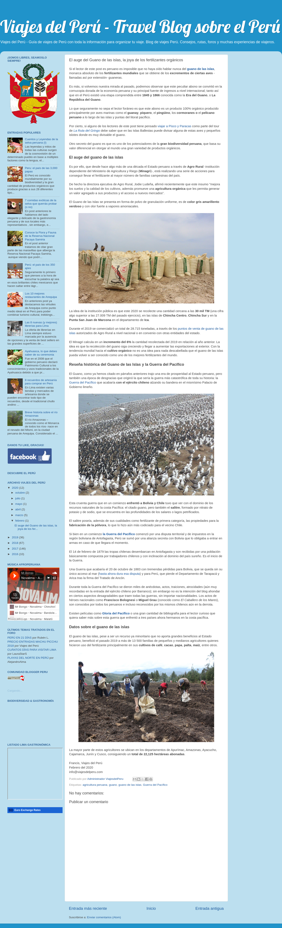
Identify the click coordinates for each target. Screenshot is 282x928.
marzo (19, 515)
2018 (15, 542)
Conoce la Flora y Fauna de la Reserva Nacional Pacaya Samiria (40, 236)
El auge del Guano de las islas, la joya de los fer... (36, 527)
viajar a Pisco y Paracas (174, 126)
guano (113, 784)
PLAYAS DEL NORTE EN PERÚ (28, 657)
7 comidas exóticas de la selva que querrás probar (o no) (41, 204)
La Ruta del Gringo (87, 130)
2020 (15, 487)
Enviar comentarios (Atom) (104, 917)
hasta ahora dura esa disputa (119, 573)
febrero (20, 520)
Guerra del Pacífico (83, 382)
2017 (15, 548)
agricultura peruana (95, 784)
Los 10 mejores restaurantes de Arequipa (41, 295)
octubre (20, 492)
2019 (15, 537)
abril (18, 509)
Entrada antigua (209, 908)
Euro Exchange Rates (27, 810)
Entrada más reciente (88, 908)
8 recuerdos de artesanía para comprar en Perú (41, 381)
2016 (15, 554)
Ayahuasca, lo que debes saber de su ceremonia (41, 353)
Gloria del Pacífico (116, 613)
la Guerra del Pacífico (119, 534)
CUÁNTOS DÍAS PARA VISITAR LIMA (31, 649)
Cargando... (14, 690)
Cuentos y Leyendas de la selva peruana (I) (41, 141)
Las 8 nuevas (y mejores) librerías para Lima (41, 324)
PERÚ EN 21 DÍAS (19, 637)
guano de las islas (200, 69)
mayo (19, 503)
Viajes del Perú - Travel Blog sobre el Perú (140, 26)
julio (18, 498)
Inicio (151, 908)
